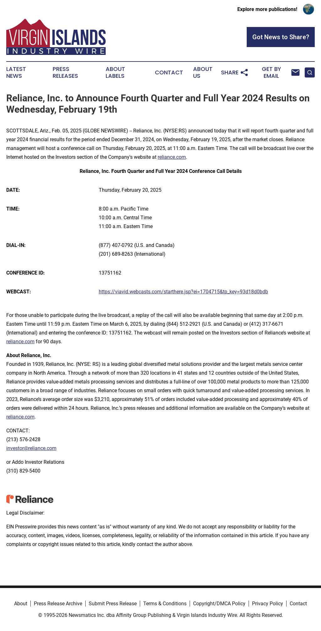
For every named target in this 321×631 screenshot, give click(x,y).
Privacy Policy (267, 604)
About (20, 604)
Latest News (16, 72)
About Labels (115, 72)
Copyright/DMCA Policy (219, 604)
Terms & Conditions (165, 604)
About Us (203, 72)
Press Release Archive (58, 604)
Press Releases (65, 72)
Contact (169, 72)
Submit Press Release (113, 604)
